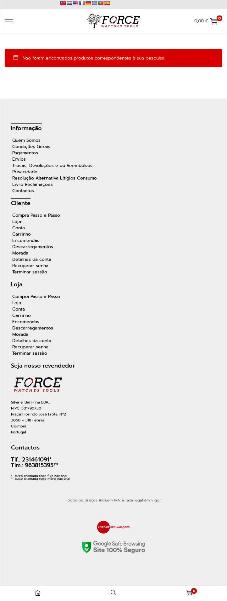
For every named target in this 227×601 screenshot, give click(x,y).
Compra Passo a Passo (36, 215)
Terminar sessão (29, 272)
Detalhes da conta (31, 259)
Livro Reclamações (32, 184)
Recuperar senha (30, 266)
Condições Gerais (31, 147)
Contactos (23, 191)
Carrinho (21, 234)
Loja (16, 222)
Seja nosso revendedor (43, 365)
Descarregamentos (32, 247)
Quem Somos (26, 140)
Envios (19, 159)
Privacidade (24, 172)
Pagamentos (25, 153)
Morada (20, 253)
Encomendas (25, 241)
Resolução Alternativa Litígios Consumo (54, 178)
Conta (18, 228)
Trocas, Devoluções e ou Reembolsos (52, 166)
